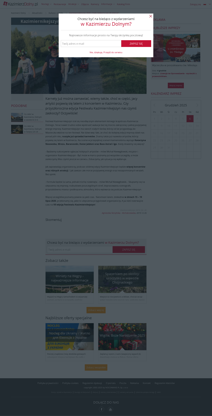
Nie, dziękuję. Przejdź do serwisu (106, 52)
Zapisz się (136, 43)
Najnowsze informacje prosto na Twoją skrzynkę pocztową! (106, 35)
